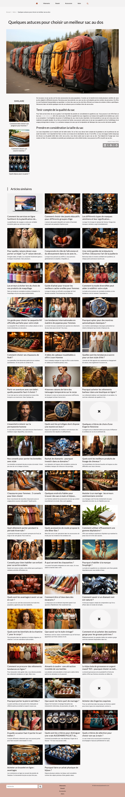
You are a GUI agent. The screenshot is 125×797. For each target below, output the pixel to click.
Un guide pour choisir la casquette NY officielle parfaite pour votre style (24, 321)
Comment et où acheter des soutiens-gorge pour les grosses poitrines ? (99, 633)
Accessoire (68, 3)
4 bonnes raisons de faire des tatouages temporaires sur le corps (61, 390)
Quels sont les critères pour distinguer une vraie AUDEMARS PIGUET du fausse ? (62, 735)
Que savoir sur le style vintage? (59, 631)
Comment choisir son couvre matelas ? (19, 150)
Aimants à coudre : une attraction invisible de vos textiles (60, 667)
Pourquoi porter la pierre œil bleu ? (23, 701)
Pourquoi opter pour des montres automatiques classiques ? (97, 321)
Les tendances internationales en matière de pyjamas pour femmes (60, 321)
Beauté (57, 3)
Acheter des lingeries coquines (96, 701)
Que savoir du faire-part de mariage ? (62, 701)
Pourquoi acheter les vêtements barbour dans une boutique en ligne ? (99, 390)
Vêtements (46, 3)
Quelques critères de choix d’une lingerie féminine (97, 425)
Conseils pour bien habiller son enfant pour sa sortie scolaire (24, 563)
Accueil (8, 12)
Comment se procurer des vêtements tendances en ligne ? (24, 667)
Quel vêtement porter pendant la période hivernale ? (22, 529)
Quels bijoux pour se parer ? (19, 174)
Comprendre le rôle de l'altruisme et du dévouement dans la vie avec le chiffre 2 (61, 254)
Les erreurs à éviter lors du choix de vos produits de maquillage (23, 286)
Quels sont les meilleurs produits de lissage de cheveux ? (98, 459)
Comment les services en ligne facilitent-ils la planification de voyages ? (21, 219)
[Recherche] (22, 786)
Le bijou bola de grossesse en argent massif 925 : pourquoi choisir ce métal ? (99, 669)
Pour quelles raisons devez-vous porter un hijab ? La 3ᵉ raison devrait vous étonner (24, 254)
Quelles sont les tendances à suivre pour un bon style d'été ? (98, 356)
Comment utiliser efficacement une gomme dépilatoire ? (98, 529)
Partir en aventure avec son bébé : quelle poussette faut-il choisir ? (23, 390)
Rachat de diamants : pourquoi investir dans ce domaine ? (59, 459)
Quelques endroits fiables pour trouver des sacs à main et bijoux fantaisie (60, 496)
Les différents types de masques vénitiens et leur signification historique (97, 219)
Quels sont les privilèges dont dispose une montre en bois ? (62, 425)
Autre (79, 3)
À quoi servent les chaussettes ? (59, 562)
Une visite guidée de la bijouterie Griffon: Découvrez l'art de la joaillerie (100, 252)
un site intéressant (47, 116)
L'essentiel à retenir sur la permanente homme (19, 425)
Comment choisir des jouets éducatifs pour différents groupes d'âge (62, 217)
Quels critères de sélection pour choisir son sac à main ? (97, 734)
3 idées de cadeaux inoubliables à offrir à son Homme (60, 356)
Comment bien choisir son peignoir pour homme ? (19, 125)
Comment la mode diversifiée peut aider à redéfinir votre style (98, 286)
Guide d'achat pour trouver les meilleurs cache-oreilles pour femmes (62, 286)
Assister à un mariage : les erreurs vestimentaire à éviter (97, 494)
